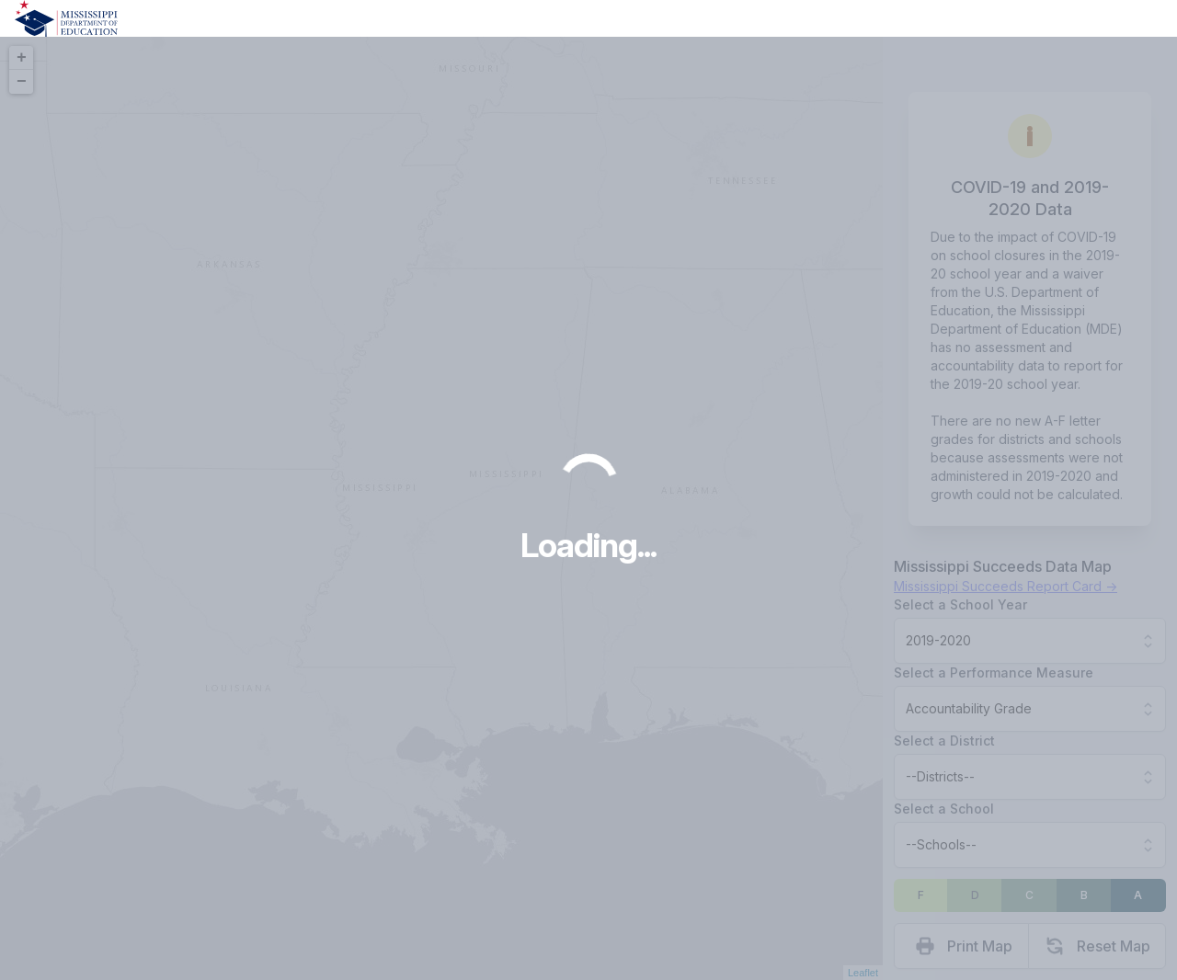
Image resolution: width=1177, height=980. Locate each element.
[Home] (66, 18)
